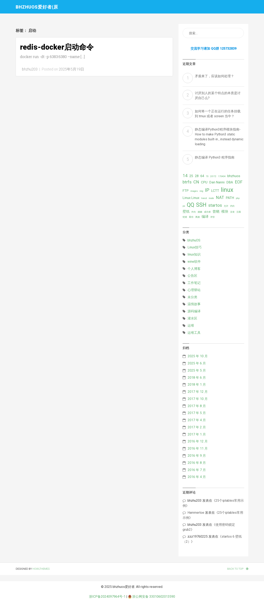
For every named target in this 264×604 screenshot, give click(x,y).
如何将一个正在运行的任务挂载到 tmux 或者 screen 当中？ (218, 113)
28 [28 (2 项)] (197, 176)
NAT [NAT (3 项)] (220, 197)
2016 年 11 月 (198, 448)
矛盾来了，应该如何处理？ (214, 76)
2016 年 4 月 (197, 477)
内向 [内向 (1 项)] (232, 206)
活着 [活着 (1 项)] (238, 212)
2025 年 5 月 (197, 370)
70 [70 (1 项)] (207, 176)
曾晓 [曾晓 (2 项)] (216, 211)
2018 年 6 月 (197, 378)
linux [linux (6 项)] (227, 189)
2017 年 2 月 (197, 427)
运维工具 (194, 333)
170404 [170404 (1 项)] (221, 176)
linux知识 (194, 254)
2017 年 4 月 (197, 420)
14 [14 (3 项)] (185, 175)
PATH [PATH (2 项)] (230, 198)
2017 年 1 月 (197, 434)
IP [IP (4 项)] (207, 190)
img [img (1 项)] (201, 191)
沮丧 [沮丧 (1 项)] (232, 212)
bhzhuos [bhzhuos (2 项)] (233, 176)
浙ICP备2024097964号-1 (107, 596)
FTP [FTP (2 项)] (186, 191)
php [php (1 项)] (238, 198)
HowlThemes (41, 568)
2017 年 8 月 (197, 406)
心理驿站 (194, 290)
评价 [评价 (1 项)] (212, 217)
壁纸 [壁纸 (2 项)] (186, 211)
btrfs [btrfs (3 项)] (187, 182)
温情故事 (194, 304)
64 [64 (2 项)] (202, 176)
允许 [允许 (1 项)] (226, 206)
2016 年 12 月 (198, 441)
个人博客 (194, 269)
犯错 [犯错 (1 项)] (185, 217)
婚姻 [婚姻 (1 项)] (200, 212)
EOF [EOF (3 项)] (239, 182)
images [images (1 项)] (194, 191)
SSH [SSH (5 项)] (201, 205)
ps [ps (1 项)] (184, 206)
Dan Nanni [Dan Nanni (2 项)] (217, 182)
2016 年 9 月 (197, 456)
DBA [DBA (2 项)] (229, 182)
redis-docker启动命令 (57, 47)
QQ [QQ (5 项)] (190, 205)
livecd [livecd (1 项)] (204, 198)
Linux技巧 (194, 247)
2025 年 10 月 (198, 356)
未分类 (192, 297)
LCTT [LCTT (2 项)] (215, 191)
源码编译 (194, 311)
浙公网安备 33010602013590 (151, 596)
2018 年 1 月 (197, 384)
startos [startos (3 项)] (215, 205)
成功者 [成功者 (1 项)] (207, 212)
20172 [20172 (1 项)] (213, 176)
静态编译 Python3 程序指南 (214, 157)
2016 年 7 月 (197, 470)
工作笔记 (194, 283)
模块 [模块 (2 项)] (224, 211)
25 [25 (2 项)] (191, 176)
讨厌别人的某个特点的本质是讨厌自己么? (218, 95)
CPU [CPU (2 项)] (204, 182)
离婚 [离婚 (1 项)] (197, 217)
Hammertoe (195, 513)
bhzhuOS (193, 240)
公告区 (192, 276)
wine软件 (194, 261)
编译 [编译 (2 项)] (205, 216)
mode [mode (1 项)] (211, 198)
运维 (190, 325)
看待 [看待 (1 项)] (191, 217)
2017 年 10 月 (198, 399)
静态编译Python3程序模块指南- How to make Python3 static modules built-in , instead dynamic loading (219, 136)
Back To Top (237, 568)
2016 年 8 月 (197, 463)
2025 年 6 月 (197, 363)
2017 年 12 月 (198, 392)
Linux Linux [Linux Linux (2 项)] (191, 198)
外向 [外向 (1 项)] (193, 212)
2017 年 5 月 (197, 413)
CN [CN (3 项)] (196, 182)
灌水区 (192, 318)
